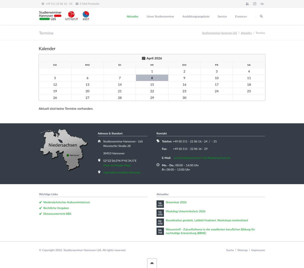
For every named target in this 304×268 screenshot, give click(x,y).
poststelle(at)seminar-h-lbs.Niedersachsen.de (202, 157)
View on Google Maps (117, 165)
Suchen (261, 16)
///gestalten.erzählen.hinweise (121, 172)
